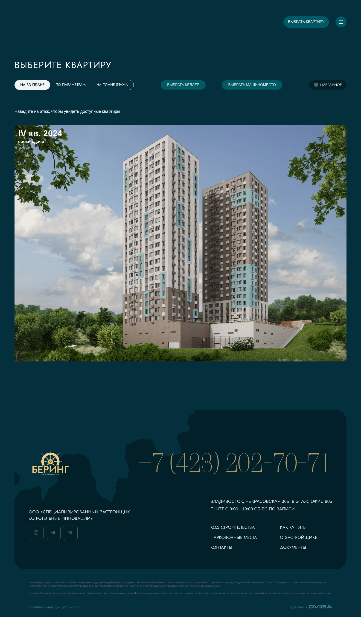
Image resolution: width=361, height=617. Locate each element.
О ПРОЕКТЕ (116, 22)
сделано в (311, 607)
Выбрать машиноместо (252, 85)
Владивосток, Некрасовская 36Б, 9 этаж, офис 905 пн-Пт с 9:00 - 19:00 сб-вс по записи (271, 505)
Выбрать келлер (183, 85)
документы (293, 547)
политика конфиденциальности (54, 607)
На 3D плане (32, 84)
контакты (221, 547)
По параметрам (70, 84)
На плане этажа (112, 84)
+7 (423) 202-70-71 (235, 462)
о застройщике (298, 537)
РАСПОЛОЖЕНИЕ (211, 22)
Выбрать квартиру (306, 22)
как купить (293, 527)
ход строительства (232, 527)
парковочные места (233, 537)
